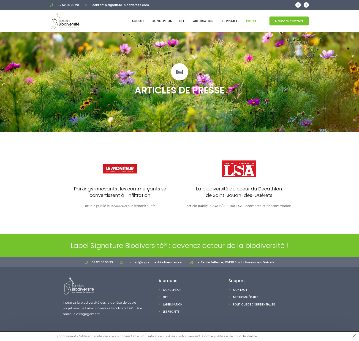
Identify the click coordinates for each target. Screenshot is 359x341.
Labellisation (203, 21)
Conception (162, 21)
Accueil (138, 21)
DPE (182, 21)
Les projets (229, 21)
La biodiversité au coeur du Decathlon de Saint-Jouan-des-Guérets (239, 192)
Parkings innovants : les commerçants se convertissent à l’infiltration (120, 192)
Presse (251, 21)
